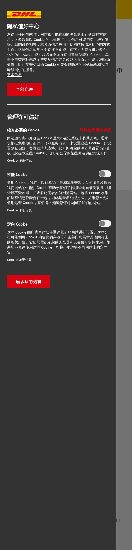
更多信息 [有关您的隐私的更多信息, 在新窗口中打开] (14, 74)
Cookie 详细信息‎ (19, 160)
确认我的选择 (29, 281)
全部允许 (24, 89)
